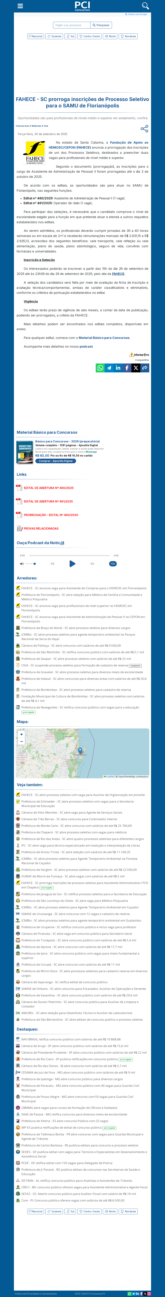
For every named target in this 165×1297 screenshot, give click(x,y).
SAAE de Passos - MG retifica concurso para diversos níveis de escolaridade (74, 1114)
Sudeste (54, 36)
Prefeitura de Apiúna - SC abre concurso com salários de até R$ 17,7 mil (71, 947)
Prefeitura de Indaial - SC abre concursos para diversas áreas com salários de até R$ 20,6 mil (84, 681)
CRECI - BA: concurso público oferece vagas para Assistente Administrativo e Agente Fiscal (84, 1187)
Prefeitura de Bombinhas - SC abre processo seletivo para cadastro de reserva (76, 690)
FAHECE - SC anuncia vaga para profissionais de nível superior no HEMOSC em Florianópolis (76, 608)
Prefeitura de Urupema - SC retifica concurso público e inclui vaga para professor (78, 927)
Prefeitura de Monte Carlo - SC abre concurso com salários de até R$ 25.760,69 (76, 826)
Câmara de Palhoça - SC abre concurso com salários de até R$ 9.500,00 (71, 645)
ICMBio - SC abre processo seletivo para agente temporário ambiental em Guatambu (81, 920)
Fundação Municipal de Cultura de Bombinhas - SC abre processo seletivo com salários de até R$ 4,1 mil (82, 698)
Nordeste (128, 36)
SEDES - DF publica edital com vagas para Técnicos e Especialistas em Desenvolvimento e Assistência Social (84, 1154)
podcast (86, 346)
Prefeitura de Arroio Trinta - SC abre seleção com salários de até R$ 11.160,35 (76, 852)
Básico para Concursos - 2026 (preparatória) (67, 441)
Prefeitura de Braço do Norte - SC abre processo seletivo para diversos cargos (75, 628)
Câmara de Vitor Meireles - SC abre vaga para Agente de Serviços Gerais (71, 812)
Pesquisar (101, 25)
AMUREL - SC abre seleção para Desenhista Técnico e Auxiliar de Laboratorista (76, 1013)
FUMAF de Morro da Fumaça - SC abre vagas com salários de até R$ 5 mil (73, 876)
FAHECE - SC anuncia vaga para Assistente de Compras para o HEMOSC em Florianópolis (84, 588)
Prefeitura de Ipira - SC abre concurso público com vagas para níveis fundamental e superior (80, 955)
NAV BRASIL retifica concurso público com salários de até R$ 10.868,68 (71, 1039)
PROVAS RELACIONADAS (41, 528)
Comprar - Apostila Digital (55, 460)
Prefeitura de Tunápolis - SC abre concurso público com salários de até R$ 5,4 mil (78, 940)
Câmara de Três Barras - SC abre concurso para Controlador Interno (69, 819)
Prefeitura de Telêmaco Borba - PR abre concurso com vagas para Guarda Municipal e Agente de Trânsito (82, 1136)
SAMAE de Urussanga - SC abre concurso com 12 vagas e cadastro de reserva (75, 914)
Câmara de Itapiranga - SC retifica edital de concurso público (64, 982)
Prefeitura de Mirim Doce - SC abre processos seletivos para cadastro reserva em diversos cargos (84, 973)
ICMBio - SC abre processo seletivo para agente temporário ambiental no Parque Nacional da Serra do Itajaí (78, 636)
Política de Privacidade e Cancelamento (36, 1293)
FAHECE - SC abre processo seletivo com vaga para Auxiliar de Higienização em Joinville (83, 795)
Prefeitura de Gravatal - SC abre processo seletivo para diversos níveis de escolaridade (82, 672)
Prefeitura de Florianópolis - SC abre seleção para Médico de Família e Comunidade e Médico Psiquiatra (81, 597)
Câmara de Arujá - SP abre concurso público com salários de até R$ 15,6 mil (74, 1046)
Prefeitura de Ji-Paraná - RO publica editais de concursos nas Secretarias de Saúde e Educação (80, 1171)
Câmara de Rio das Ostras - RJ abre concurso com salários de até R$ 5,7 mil (74, 1066)
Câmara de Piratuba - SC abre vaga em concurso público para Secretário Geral (76, 934)
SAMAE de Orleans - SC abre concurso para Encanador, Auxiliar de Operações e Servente (83, 989)
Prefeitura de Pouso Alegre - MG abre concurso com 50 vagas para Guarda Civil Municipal (77, 1099)
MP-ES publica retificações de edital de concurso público (68, 1127)
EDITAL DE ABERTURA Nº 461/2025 (48, 501)
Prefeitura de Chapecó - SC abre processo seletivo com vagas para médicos (74, 832)
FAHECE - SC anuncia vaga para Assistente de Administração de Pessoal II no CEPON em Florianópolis (83, 619)
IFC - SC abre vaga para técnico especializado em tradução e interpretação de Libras (80, 845)
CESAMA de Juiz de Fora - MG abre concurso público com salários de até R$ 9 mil (78, 1072)
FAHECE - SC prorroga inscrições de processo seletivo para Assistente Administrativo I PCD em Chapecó (84, 885)
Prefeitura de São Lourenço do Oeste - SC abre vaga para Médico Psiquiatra (74, 901)
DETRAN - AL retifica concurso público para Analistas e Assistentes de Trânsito (76, 1181)
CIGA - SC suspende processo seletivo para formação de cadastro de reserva (81, 665)
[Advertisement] (53, 66)
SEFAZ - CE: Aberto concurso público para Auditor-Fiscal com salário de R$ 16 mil (78, 1194)
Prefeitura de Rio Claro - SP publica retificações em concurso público (77, 1059)
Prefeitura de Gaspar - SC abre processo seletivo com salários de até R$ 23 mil (76, 659)
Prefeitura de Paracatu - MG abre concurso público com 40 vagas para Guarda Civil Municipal (80, 1088)
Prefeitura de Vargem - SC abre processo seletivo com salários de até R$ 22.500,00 (79, 870)
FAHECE (118, 274)
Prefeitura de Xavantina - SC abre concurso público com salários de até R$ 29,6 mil (79, 995)
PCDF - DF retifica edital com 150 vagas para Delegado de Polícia (66, 1163)
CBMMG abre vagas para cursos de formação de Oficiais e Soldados (69, 1108)
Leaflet (109, 776)
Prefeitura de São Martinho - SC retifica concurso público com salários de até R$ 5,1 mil (82, 652)
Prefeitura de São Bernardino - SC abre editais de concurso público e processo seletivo (82, 1019)
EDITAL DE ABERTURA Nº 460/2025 (49, 488)
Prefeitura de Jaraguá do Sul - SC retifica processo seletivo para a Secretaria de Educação (84, 894)
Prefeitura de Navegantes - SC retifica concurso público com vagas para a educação (80, 709)
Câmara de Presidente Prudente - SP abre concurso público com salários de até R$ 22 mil (84, 1052)
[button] (20, 6)
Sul (70, 36)
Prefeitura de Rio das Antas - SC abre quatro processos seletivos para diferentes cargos (82, 839)
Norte (110, 36)
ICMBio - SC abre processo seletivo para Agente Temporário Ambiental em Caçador (80, 907)
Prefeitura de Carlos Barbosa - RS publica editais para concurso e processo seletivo (79, 1145)
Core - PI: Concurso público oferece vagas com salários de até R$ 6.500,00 (72, 1200)
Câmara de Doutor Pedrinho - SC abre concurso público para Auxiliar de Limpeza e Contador (80, 1004)
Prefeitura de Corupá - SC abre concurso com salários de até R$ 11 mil (70, 964)
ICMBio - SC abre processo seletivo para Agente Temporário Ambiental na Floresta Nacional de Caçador (79, 861)
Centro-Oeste (89, 36)
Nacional (35, 36)
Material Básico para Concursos (104, 338)
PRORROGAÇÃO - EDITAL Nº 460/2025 (51, 515)
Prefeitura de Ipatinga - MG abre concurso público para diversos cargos (72, 1079)
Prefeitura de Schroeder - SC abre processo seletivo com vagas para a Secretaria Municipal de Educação (77, 803)
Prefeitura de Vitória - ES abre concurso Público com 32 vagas (64, 1121)
